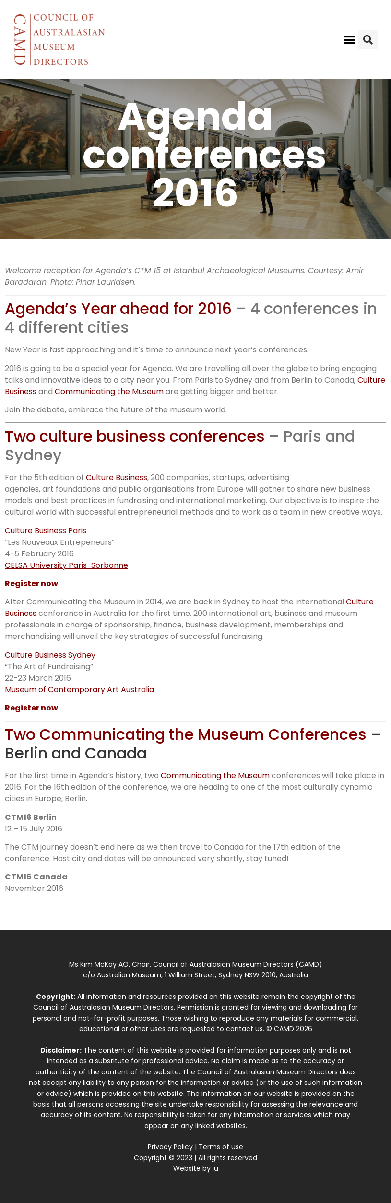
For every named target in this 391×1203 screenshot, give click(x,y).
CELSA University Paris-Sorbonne (66, 565)
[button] (350, 40)
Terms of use (221, 1147)
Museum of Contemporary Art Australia (79, 689)
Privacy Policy (170, 1147)
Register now (31, 583)
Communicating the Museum (109, 391)
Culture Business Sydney (50, 655)
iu (215, 1168)
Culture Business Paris (45, 530)
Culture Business (116, 477)
